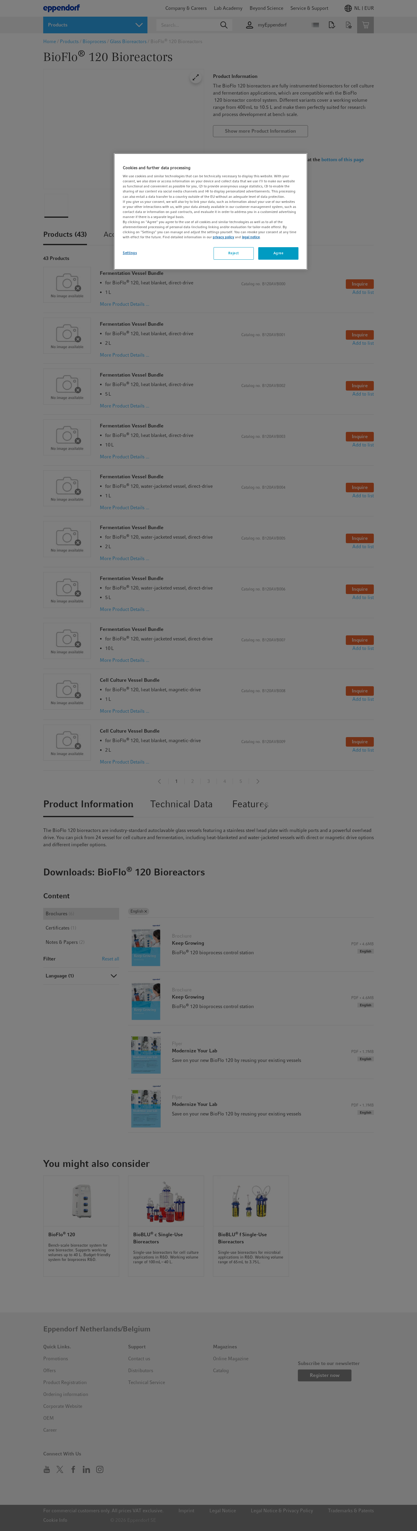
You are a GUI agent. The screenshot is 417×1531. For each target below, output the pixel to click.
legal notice (251, 237)
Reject (233, 253)
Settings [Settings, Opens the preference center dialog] (130, 253)
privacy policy (223, 237)
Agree (278, 253)
